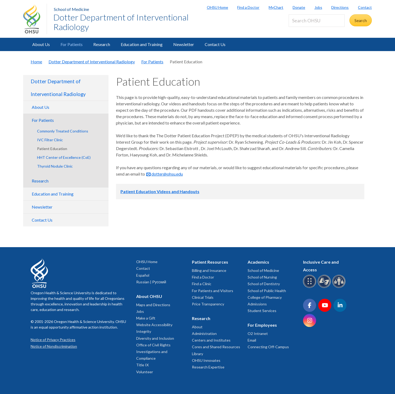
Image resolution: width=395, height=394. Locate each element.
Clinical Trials (202, 297)
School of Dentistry (264, 283)
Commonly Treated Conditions (62, 131)
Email (252, 340)
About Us (41, 44)
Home (36, 61)
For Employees (262, 324)
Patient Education (52, 148)
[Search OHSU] (317, 20)
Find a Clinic (201, 283)
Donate (299, 7)
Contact (365, 7)
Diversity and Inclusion (155, 338)
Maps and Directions (153, 304)
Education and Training (142, 44)
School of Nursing (262, 277)
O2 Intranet (258, 333)
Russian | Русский (151, 282)
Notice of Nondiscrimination (54, 346)
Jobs (318, 7)
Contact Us (215, 44)
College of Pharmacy (265, 297)
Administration (204, 333)
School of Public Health (267, 290)
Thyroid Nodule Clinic (55, 166)
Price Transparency (208, 304)
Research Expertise (208, 367)
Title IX (142, 365)
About (197, 327)
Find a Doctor (248, 7)
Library (197, 353)
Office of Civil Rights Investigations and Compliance (153, 351)
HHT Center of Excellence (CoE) (64, 157)
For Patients (72, 44)
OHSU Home (217, 7)
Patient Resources (210, 261)
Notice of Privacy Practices (53, 339)
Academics (258, 261)
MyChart (276, 7)
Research (101, 44)
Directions (340, 7)
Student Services (262, 310)
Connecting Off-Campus (268, 347)
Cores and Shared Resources (216, 347)
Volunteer (144, 372)
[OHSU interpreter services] (339, 287)
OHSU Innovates (206, 360)
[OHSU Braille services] (310, 287)
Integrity (143, 331)
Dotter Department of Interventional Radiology (121, 22)
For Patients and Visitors (212, 290)
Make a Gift (145, 318)
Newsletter (183, 44)
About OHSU (149, 296)
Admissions (257, 304)
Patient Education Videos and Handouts (159, 191)
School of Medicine (71, 9)
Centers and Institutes (211, 340)
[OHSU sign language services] (325, 287)
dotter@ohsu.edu (167, 173)
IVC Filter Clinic (50, 140)
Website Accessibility (154, 324)
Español (142, 275)
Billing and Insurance (209, 270)
